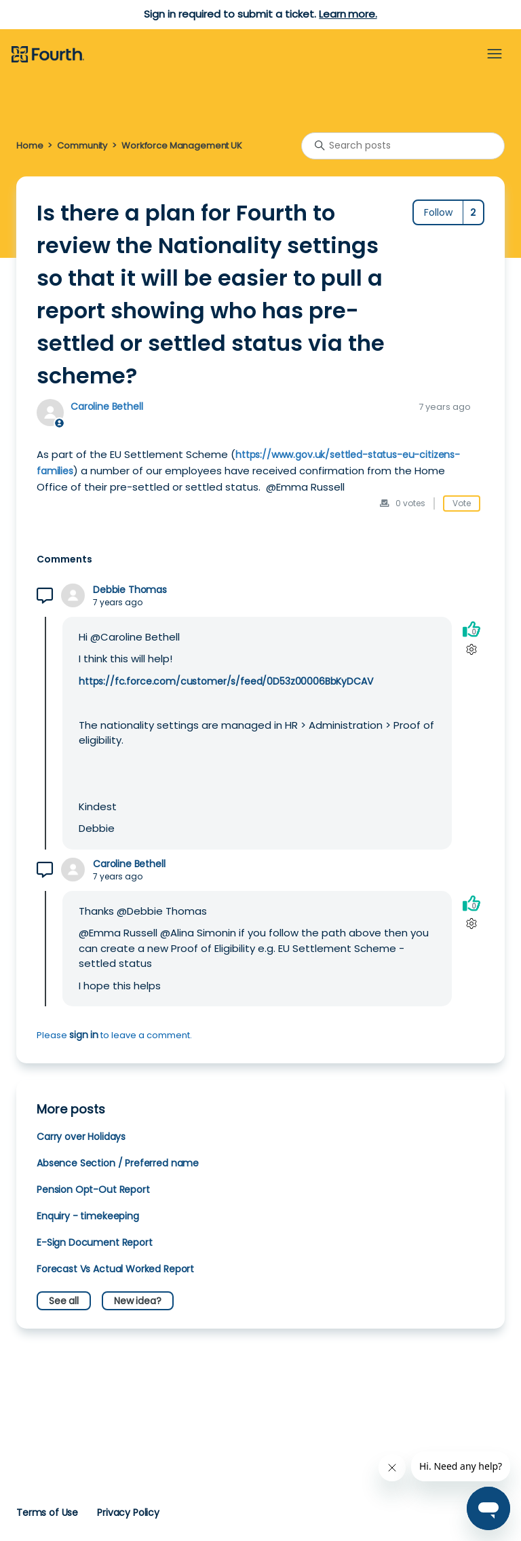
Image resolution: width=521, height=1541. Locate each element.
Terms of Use (47, 1512)
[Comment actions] (471, 650)
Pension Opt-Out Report (93, 1189)
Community (82, 145)
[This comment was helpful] (471, 629)
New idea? (137, 1301)
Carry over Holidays (81, 1136)
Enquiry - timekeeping (88, 1216)
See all (64, 1301)
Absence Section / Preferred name (118, 1163)
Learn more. (348, 14)
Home (29, 145)
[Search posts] (403, 145)
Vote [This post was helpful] (461, 503)
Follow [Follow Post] (438, 212)
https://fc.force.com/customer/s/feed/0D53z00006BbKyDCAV (226, 681)
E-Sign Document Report (95, 1242)
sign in (83, 1035)
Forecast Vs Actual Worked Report (115, 1269)
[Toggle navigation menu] (494, 54)
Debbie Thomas (130, 590)
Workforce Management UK (181, 145)
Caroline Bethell (107, 406)
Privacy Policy (128, 1512)
